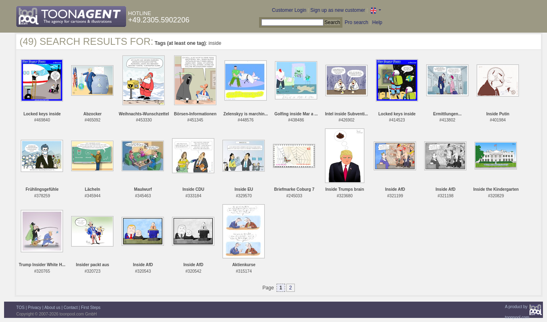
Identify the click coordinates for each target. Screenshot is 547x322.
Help (377, 22)
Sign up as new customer (337, 10)
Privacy (34, 307)
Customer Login (289, 10)
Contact (71, 307)
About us (52, 307)
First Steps (90, 307)
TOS (20, 307)
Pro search (356, 22)
